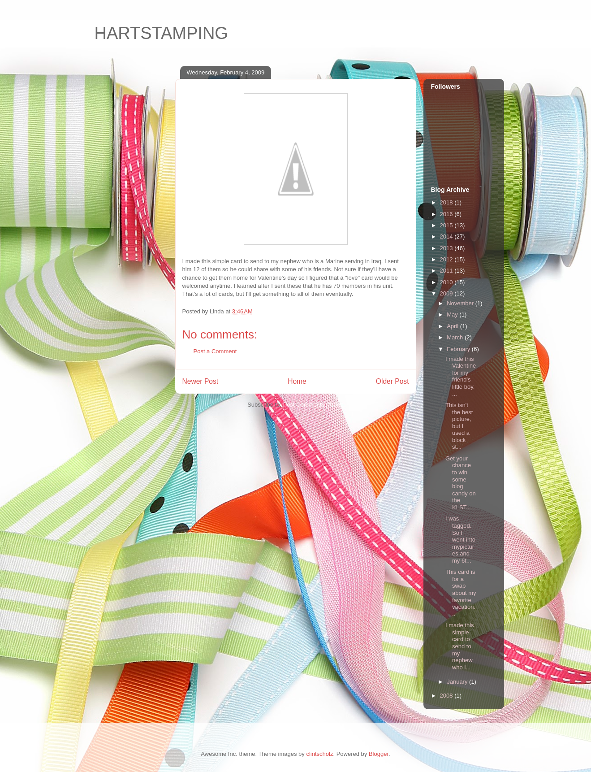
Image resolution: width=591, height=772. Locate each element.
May (453, 314)
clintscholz (319, 753)
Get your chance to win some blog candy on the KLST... (460, 483)
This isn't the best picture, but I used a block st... (459, 426)
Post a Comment (215, 351)
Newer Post (200, 381)
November (461, 303)
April (453, 326)
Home (297, 381)
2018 (447, 202)
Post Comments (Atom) (313, 404)
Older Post (392, 381)
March (456, 337)
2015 (447, 225)
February (459, 349)
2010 (447, 282)
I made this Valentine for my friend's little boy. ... (460, 376)
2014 (447, 236)
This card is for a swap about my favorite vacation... (460, 592)
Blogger (378, 753)
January (458, 681)
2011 (447, 270)
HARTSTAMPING (161, 33)
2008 (447, 695)
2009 (447, 293)
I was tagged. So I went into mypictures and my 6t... (460, 539)
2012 (447, 259)
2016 (447, 214)
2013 (447, 248)
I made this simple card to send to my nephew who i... (459, 646)
